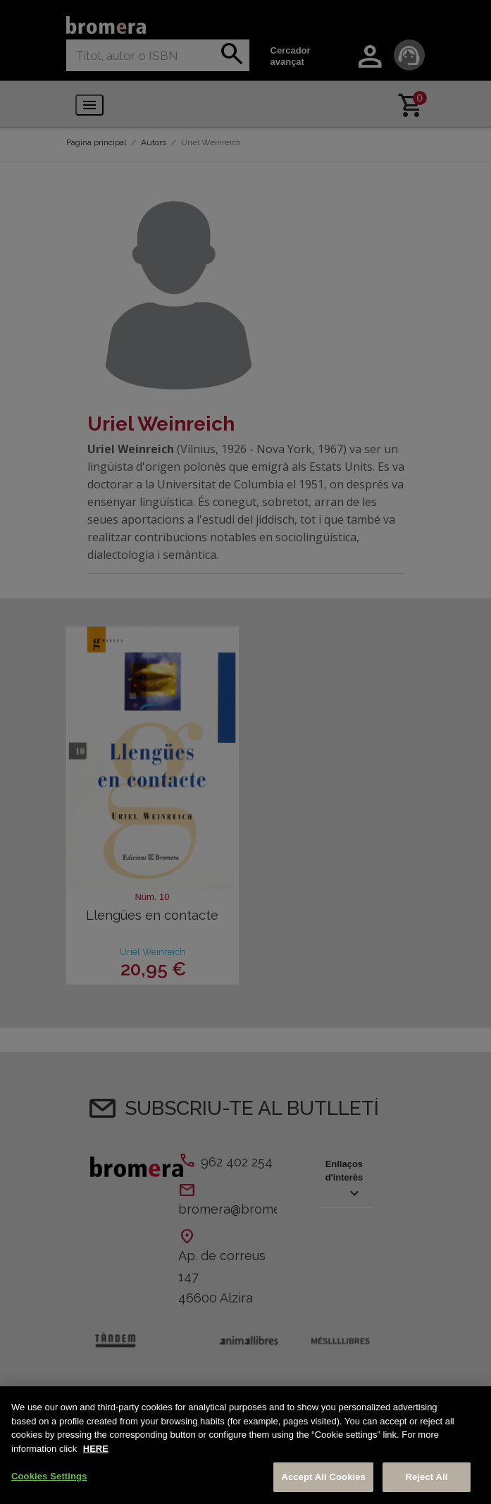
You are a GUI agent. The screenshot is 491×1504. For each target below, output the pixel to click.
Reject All (426, 1477)
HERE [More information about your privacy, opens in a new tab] (95, 1448)
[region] (245, 1445)
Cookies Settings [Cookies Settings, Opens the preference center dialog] (49, 1476)
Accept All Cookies (323, 1477)
